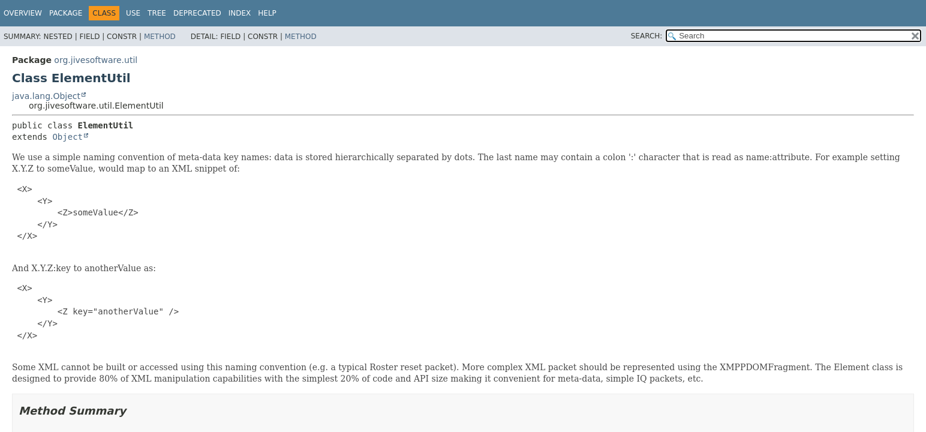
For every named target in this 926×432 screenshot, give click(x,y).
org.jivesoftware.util (95, 60)
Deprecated (197, 13)
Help (267, 13)
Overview (23, 13)
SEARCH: (647, 36)
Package (65, 13)
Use (133, 13)
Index (240, 13)
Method (160, 36)
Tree (157, 13)
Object (67, 137)
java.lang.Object (46, 96)
